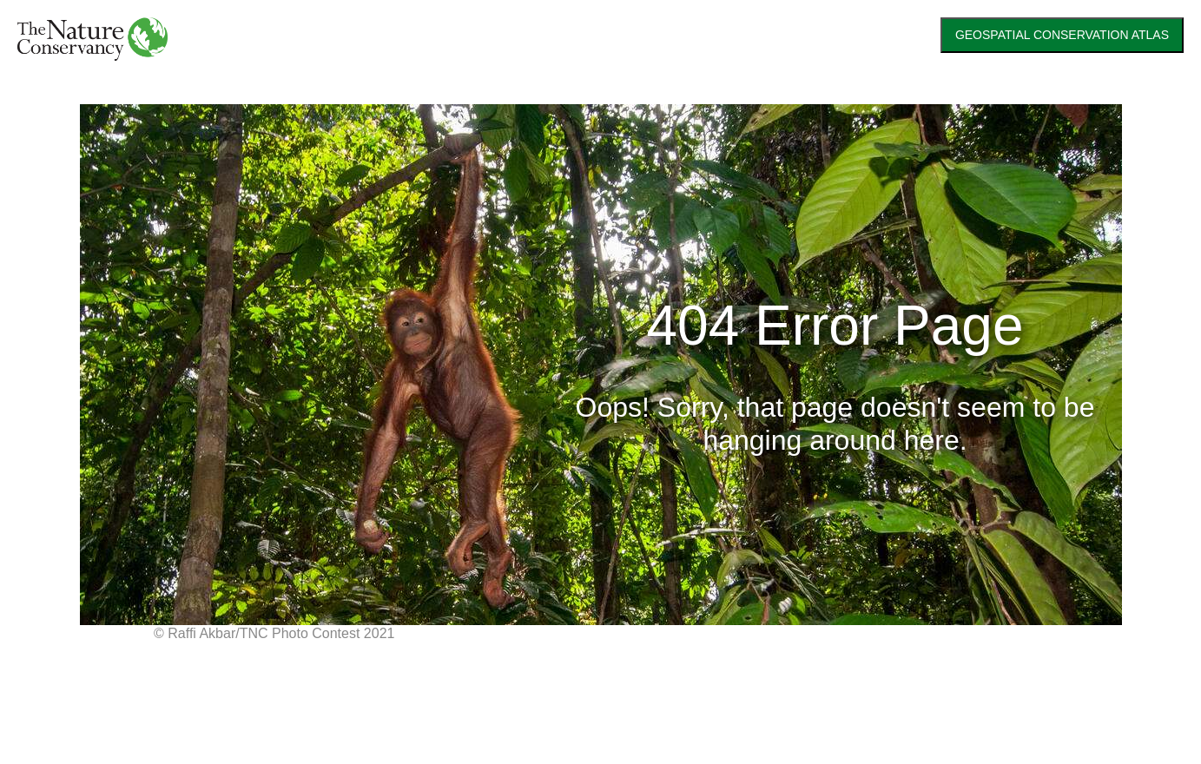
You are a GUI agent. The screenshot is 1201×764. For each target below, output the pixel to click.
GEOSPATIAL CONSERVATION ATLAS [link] (1062, 35)
